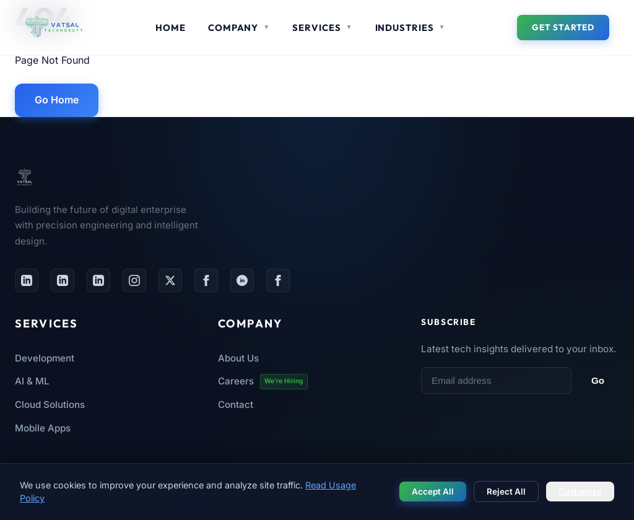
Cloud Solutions (50, 404)
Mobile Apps (43, 428)
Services (322, 27)
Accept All (433, 491)
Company (239, 27)
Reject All (506, 491)
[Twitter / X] (170, 280)
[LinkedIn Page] (62, 280)
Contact (235, 404)
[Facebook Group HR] (278, 280)
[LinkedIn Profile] (26, 280)
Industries (410, 27)
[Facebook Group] (242, 280)
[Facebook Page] (206, 280)
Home (170, 27)
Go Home (57, 99)
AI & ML (32, 381)
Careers (263, 381)
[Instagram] (134, 280)
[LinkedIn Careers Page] (98, 280)
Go (597, 380)
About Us (238, 358)
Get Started (563, 27)
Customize (580, 491)
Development (44, 358)
